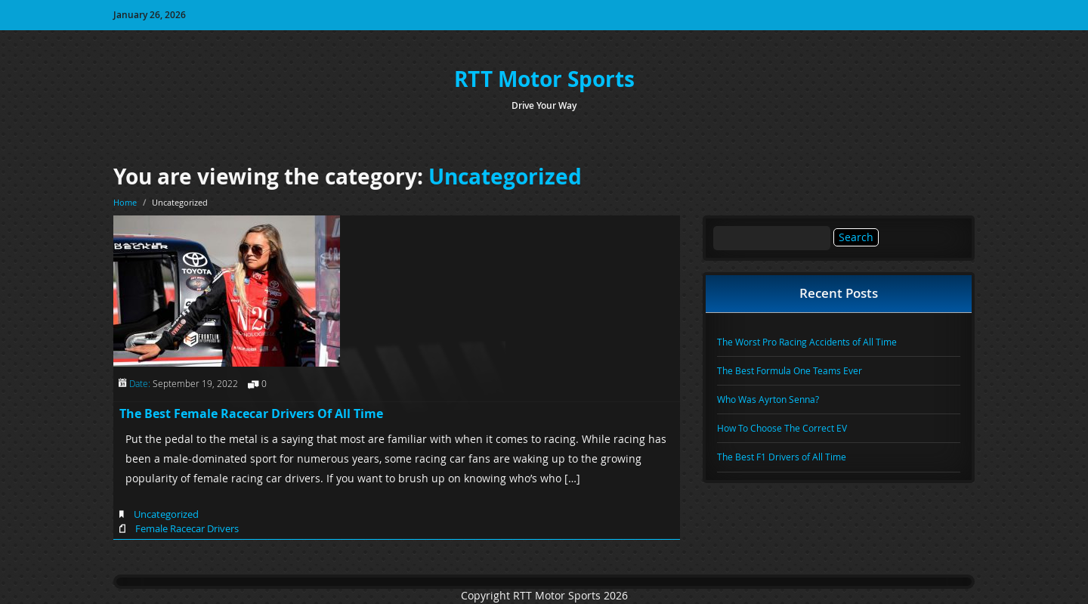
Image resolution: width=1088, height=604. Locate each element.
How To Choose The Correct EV (782, 428)
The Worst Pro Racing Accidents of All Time (807, 342)
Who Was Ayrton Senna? (768, 399)
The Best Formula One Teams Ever (789, 370)
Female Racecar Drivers (187, 528)
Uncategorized (505, 176)
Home (125, 202)
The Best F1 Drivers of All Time (781, 457)
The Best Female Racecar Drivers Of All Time (251, 413)
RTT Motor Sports (544, 79)
